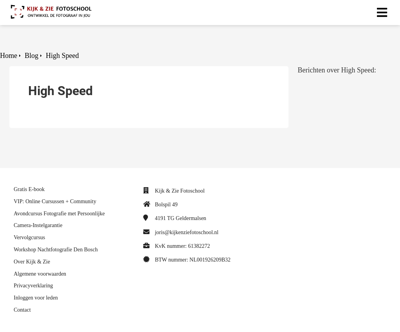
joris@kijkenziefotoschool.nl (187, 232)
